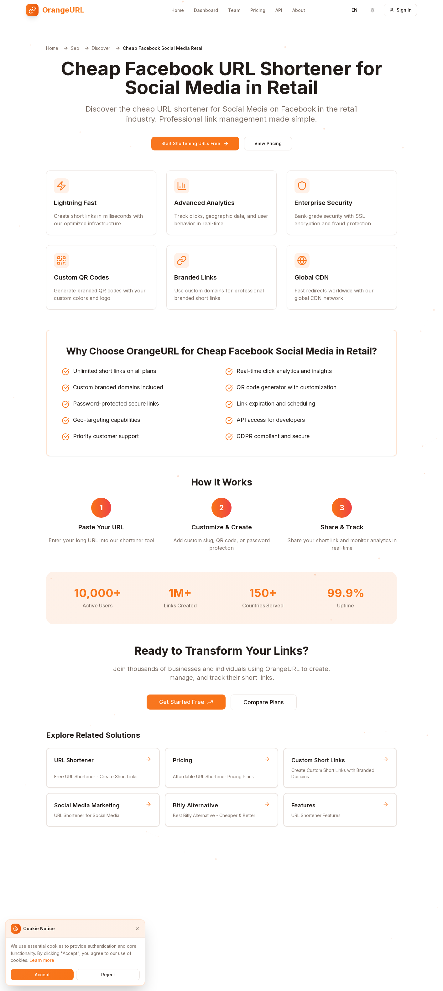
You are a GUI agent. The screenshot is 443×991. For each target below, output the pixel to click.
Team (234, 10)
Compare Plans (263, 702)
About (298, 10)
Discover (101, 48)
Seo (75, 48)
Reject (108, 974)
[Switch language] (354, 10)
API (278, 10)
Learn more (41, 960)
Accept (42, 974)
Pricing (257, 10)
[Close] (137, 928)
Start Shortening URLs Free (195, 143)
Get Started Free (186, 702)
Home (177, 10)
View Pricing (268, 143)
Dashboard (206, 10)
